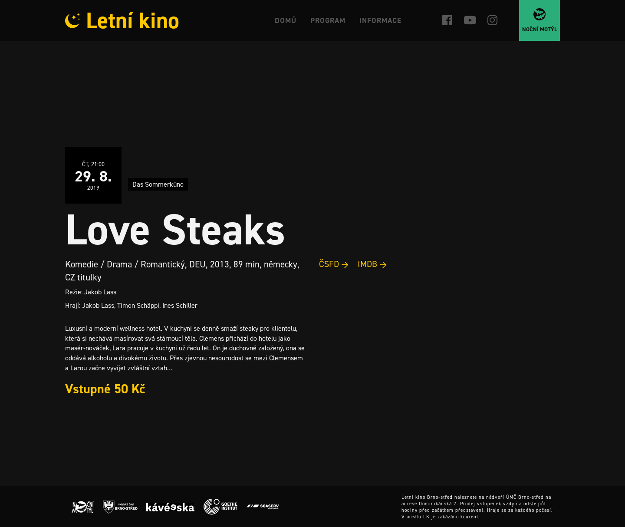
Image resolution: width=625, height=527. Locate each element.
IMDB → (372, 264)
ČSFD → (334, 264)
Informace (380, 20)
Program (327, 20)
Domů (285, 20)
